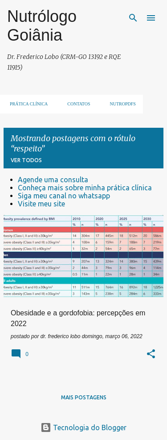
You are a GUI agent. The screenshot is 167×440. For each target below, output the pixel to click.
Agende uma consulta (53, 180)
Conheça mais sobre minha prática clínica (85, 188)
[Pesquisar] (133, 18)
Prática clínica (26, 103)
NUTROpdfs (120, 103)
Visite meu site (41, 204)
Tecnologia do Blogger (83, 427)
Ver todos (26, 160)
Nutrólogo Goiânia (42, 25)
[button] (151, 354)
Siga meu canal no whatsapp (64, 196)
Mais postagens (83, 397)
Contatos (76, 103)
